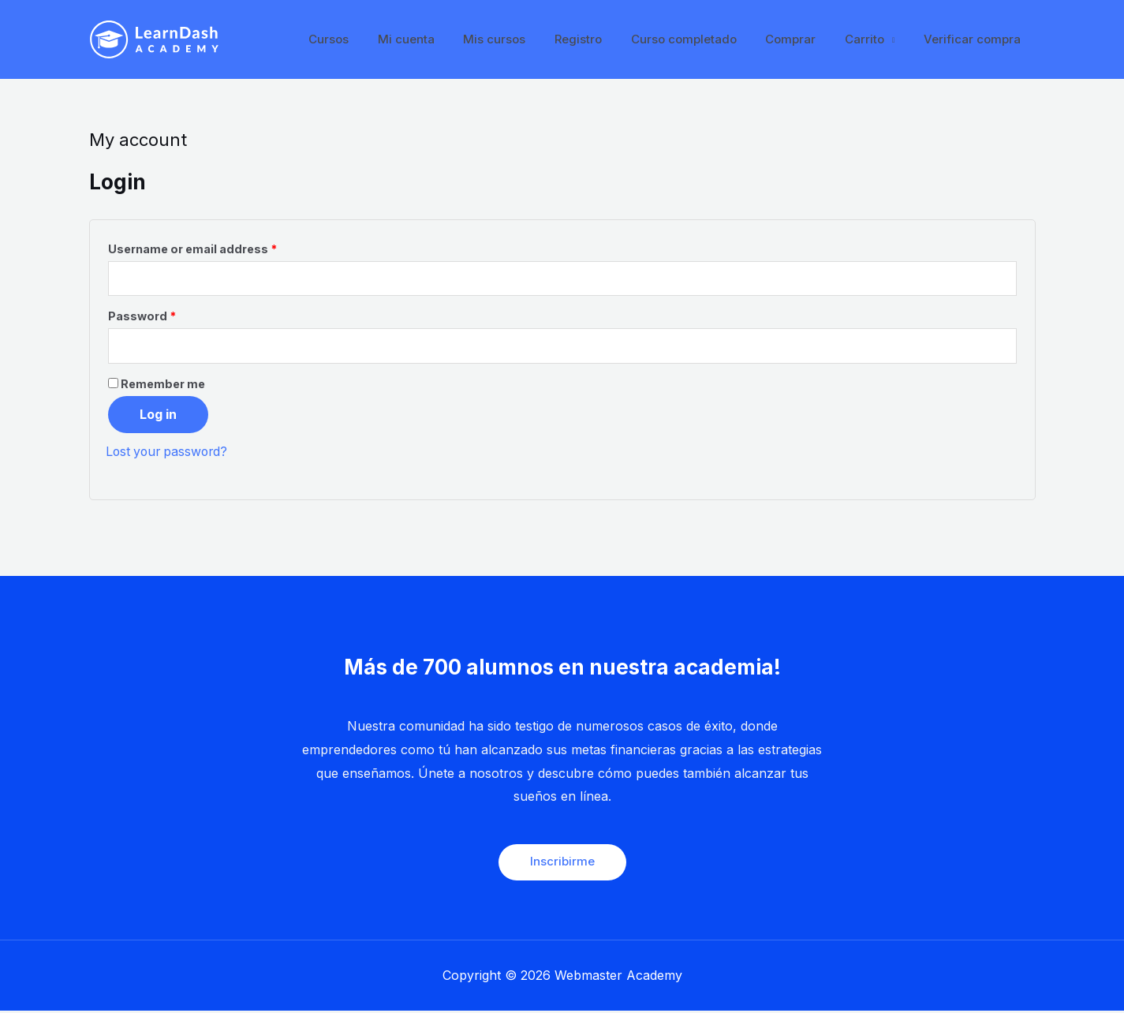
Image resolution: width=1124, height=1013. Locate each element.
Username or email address (192, 249)
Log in (158, 416)
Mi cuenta (440, 39)
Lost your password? (169, 453)
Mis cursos (523, 39)
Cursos (368, 39)
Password (142, 317)
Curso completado (702, 39)
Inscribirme (562, 863)
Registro (601, 39)
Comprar (804, 39)
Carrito (872, 39)
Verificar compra (975, 39)
